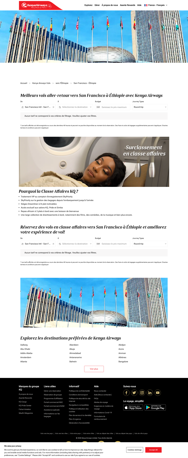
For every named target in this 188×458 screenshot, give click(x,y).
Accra (121, 349)
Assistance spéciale (52, 410)
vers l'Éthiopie (62, 83)
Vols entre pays (75, 433)
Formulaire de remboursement (100, 417)
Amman (122, 353)
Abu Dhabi (25, 349)
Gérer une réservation (52, 391)
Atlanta (23, 361)
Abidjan (122, 345)
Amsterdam (25, 357)
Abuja (72, 349)
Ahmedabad (75, 353)
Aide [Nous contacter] (102, 395)
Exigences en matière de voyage (103, 407)
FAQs (96, 398)
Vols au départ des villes (104, 433)
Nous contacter (100, 391)
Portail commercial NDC (53, 402)
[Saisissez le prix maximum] (115, 107)
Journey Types (138, 101)
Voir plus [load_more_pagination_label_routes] (94, 369)
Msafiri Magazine (26, 413)
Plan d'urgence (75, 419)
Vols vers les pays (46, 433)
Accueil (23, 83)
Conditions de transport (78, 395)
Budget (98, 101)
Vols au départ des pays (124, 433)
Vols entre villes (88, 433)
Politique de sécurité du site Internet (79, 399)
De (21, 101)
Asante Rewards (127, 5)
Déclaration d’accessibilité (79, 423)
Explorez (88, 5)
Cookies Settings (135, 450)
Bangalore (123, 361)
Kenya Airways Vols (41, 83)
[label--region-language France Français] (156, 5)
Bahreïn (73, 361)
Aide (139, 5)
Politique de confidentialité (79, 391)
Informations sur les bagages (52, 415)
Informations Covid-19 (103, 413)
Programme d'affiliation (53, 398)
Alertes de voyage (101, 402)
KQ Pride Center (25, 405)
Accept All (153, 450)
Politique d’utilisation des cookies (79, 410)
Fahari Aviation (25, 409)
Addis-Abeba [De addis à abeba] (26, 353)
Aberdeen (73, 345)
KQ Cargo (23, 402)
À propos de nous (110, 5)
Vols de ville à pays (141, 433)
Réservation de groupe (53, 395)
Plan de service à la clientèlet (80, 415)
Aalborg (24, 345)
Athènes (122, 357)
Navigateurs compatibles (79, 405)
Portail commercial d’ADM (54, 406)
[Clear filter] (53, 107)
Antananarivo (75, 357)
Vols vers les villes (61, 433)
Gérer (97, 5)
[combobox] (38, 107)
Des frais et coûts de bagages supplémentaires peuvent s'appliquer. (138, 125)
